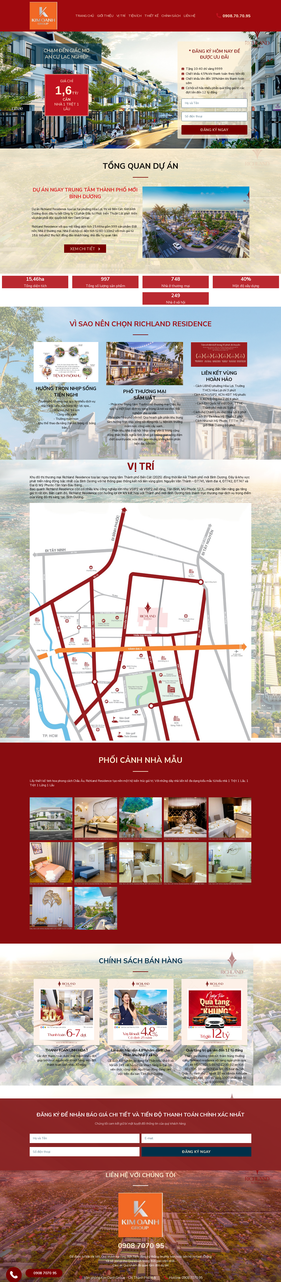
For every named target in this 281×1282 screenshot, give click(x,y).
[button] (85, 248)
